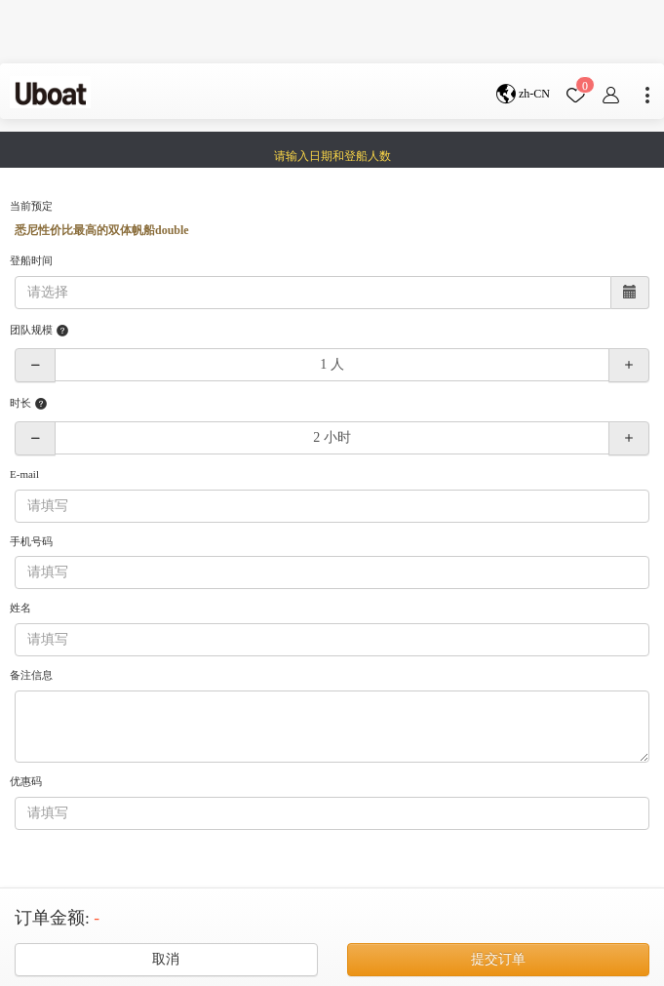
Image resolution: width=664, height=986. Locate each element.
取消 (165, 959)
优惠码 (26, 781)
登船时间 (31, 260)
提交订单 (498, 959)
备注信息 (31, 675)
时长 (29, 404)
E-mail (24, 474)
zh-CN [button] (523, 94)
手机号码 (31, 541)
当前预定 (31, 206)
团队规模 (39, 330)
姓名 (20, 607)
